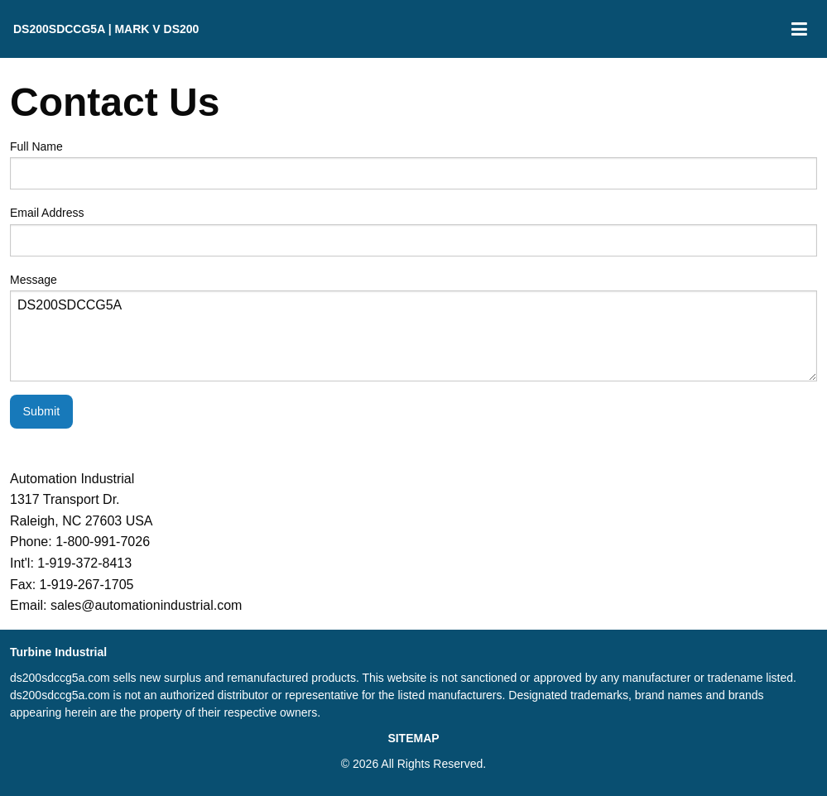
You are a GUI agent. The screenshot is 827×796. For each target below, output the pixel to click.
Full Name (413, 164)
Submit (41, 411)
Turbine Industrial (58, 652)
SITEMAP (413, 738)
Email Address (413, 231)
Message (413, 327)
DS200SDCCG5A (413, 335)
